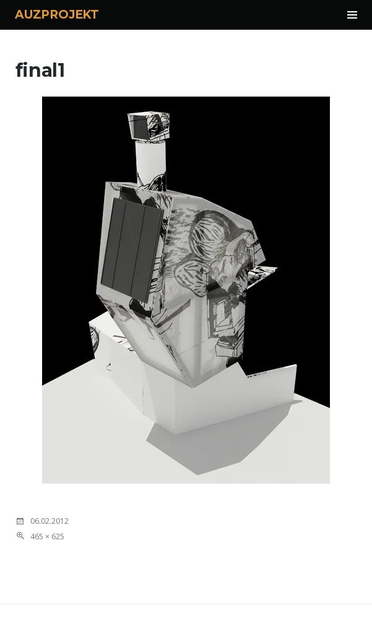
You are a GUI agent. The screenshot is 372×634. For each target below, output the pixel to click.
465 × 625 (47, 536)
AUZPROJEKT (57, 14)
